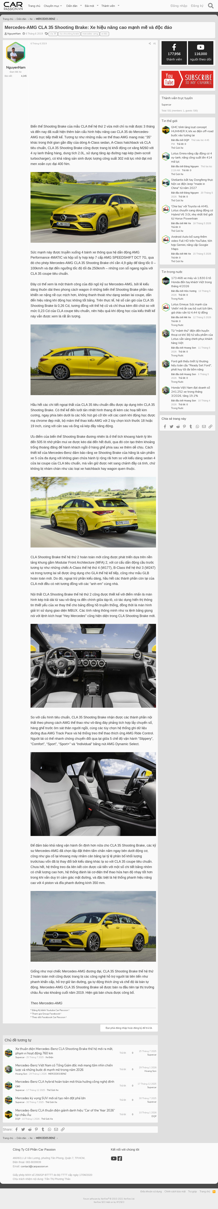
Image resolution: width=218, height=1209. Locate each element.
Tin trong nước (172, 272)
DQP (17, 1118)
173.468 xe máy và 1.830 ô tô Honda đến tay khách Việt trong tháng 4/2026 (191, 282)
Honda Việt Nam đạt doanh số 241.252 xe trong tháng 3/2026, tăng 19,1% (190, 392)
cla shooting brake (69, 33)
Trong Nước (177, 299)
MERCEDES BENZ (57, 1073)
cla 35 (53, 33)
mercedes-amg (90, 33)
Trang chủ (34, 6)
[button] (53, 6)
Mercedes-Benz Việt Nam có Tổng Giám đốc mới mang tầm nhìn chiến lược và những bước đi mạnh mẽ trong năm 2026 (64, 1067)
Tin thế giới (169, 121)
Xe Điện (49, 1057)
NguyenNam (14, 33)
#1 (154, 43)
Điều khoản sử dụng (151, 1191)
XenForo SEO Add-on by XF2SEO (109, 1202)
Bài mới (89, 6)
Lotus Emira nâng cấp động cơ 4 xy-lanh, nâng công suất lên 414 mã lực (191, 157)
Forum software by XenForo (109, 1199)
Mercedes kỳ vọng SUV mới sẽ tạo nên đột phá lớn (50, 1098)
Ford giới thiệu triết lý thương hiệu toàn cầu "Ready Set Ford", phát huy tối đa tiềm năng (191, 365)
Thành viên (108, 6)
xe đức (104, 33)
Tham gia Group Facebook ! (46, 1013)
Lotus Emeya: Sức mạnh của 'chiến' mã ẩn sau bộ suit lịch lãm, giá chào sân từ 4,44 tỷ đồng (192, 308)
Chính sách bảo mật (175, 1191)
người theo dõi (200, 53)
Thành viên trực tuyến (177, 98)
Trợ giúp (192, 1191)
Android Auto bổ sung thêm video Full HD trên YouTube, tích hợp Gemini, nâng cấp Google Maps (191, 243)
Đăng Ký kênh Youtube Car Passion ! (50, 1010)
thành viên (174, 53)
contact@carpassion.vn (34, 1166)
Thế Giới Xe (52, 1090)
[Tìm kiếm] (210, 6)
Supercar (19, 1057)
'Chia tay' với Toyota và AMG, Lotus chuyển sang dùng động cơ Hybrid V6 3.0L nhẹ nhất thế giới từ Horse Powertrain (192, 212)
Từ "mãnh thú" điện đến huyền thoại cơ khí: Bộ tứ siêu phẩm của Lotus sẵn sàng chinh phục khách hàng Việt (192, 337)
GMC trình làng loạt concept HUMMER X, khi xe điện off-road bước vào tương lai (192, 131)
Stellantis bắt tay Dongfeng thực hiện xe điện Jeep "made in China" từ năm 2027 (192, 184)
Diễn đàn (71, 6)
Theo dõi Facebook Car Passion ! (48, 1017)
